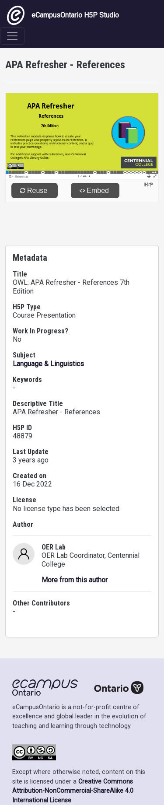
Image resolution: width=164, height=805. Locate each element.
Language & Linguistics (48, 364)
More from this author (75, 580)
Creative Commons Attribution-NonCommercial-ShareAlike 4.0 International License (72, 791)
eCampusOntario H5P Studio (63, 15)
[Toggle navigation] (12, 36)
